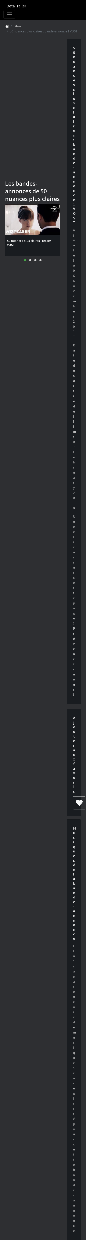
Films (17, 26)
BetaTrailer (16, 6)
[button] (25, 260)
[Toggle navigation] (9, 14)
